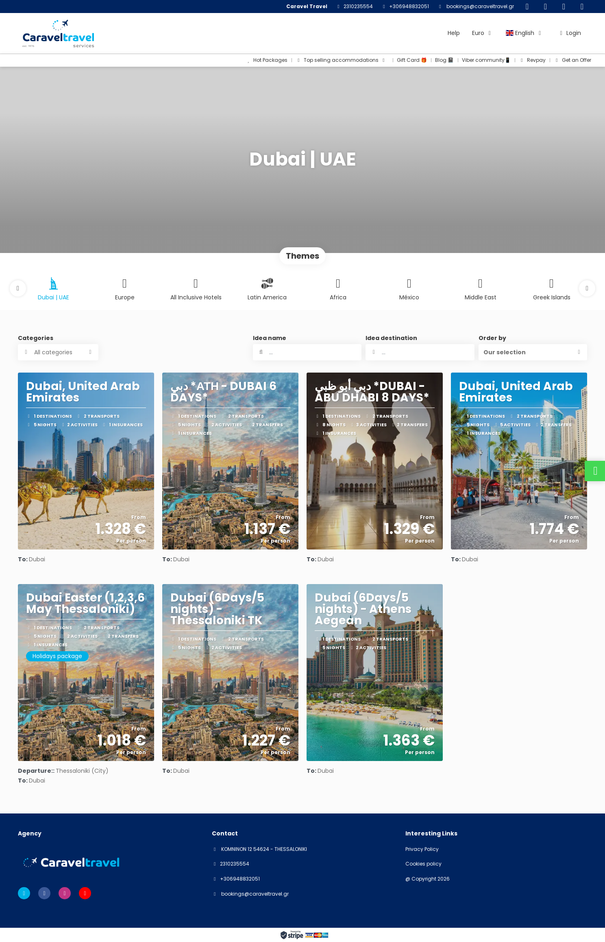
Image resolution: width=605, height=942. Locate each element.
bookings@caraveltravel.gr (479, 6)
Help (454, 33)
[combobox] (420, 352)
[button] (18, 288)
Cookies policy (423, 864)
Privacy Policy (422, 849)
